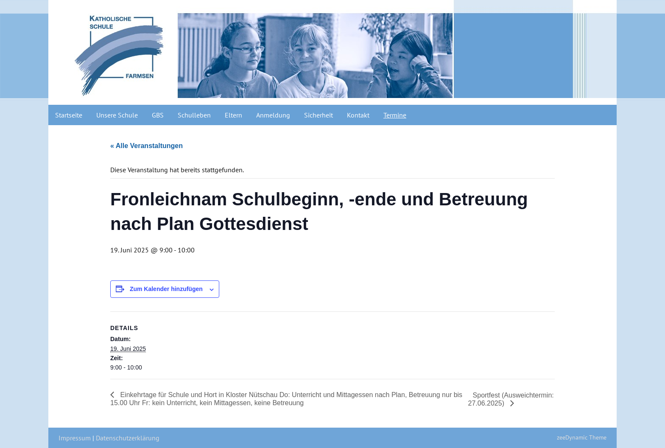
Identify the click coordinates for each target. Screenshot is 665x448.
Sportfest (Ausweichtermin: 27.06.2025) (511, 399)
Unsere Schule (117, 115)
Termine (394, 115)
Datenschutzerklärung (127, 438)
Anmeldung (273, 115)
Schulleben (194, 115)
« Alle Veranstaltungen (146, 145)
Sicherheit (318, 115)
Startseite (68, 115)
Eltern (233, 115)
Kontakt (358, 115)
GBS (158, 115)
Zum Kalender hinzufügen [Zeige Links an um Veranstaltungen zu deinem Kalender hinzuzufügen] (166, 289)
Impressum (75, 438)
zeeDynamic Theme (581, 437)
